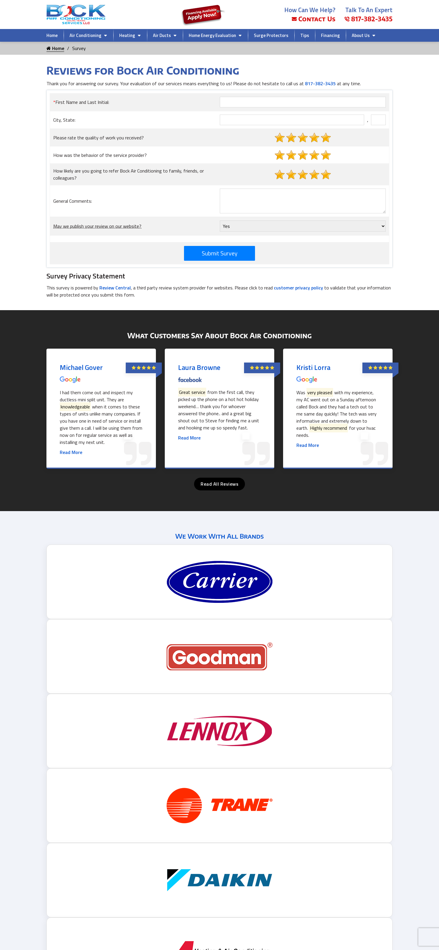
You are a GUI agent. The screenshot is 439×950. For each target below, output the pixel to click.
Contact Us (313, 19)
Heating (127, 35)
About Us (361, 35)
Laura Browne (199, 367)
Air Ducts (162, 35)
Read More (71, 452)
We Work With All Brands (219, 536)
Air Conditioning (85, 35)
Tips (304, 35)
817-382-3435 (368, 19)
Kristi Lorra (313, 367)
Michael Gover (81, 367)
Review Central (115, 287)
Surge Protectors (271, 35)
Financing (330, 35)
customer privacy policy (298, 287)
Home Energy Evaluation (212, 35)
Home (52, 35)
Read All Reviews (219, 483)
